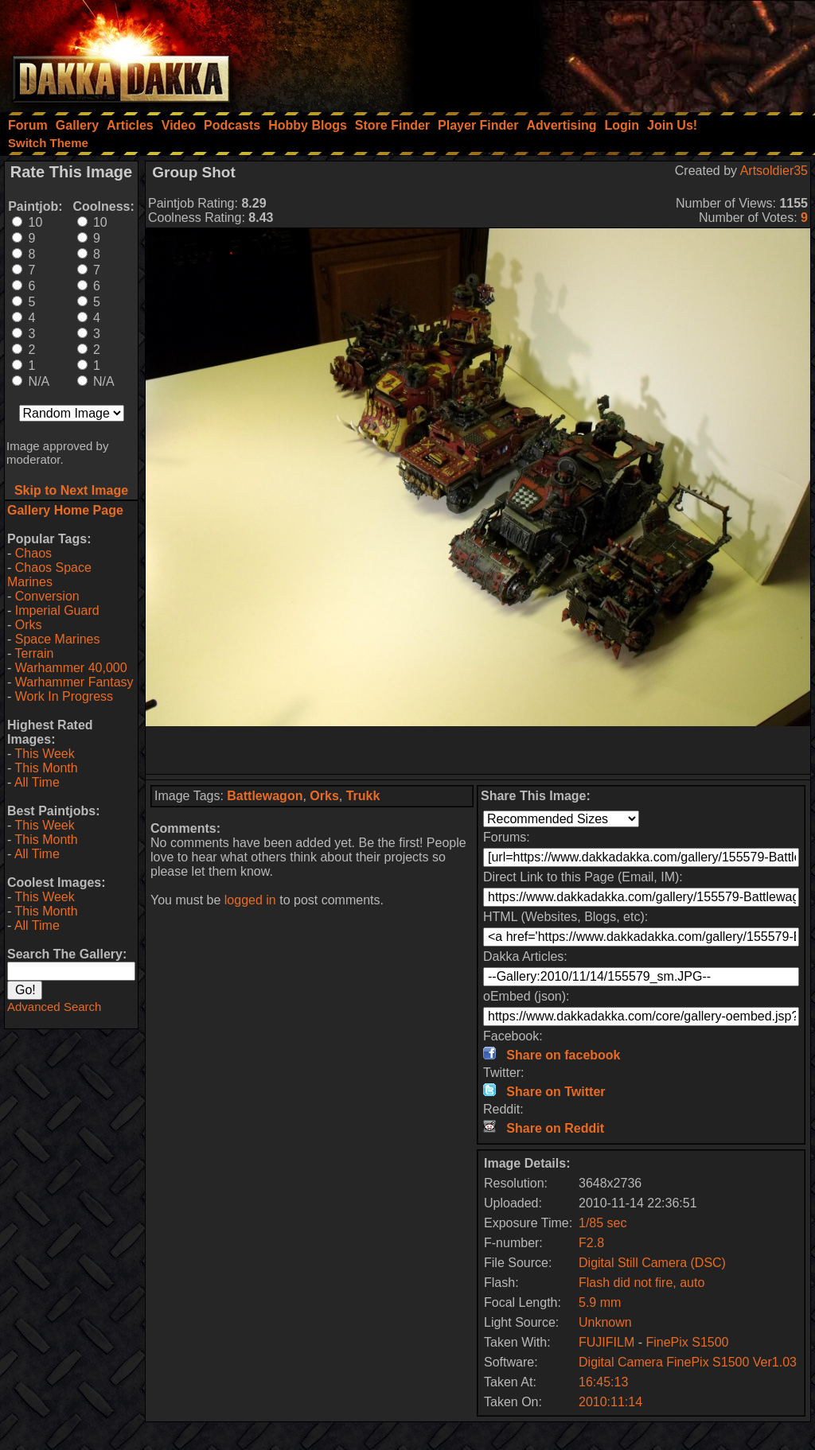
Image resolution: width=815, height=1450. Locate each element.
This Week (44, 753)
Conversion (47, 596)
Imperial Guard (57, 610)
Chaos (33, 553)
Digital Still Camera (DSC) (652, 1262)
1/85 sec (602, 1223)
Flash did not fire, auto (641, 1282)
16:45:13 (603, 1382)
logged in (250, 900)
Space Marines (57, 639)
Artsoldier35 (774, 170)
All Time (37, 782)
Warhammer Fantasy (74, 682)
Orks (28, 625)
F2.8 (591, 1243)
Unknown (605, 1322)
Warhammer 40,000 (71, 667)
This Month (45, 768)
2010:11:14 (610, 1402)
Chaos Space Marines (49, 575)
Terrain (33, 653)
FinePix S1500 (686, 1342)
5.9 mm (600, 1302)
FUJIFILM (606, 1342)
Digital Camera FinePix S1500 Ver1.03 (688, 1362)
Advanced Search (54, 1006)
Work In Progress (64, 696)
